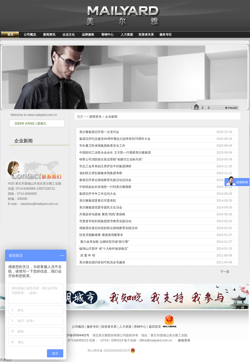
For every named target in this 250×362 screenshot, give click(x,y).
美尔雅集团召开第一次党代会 (99, 132)
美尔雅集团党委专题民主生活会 (100, 207)
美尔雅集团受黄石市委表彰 (97, 200)
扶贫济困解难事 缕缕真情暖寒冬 (101, 235)
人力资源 (127, 34)
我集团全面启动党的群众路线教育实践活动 (108, 228)
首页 (10, 34)
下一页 (224, 272)
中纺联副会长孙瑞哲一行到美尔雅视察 (105, 187)
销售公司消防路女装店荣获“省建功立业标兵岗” (111, 159)
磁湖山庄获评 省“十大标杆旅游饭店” (103, 248)
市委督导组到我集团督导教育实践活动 (105, 221)
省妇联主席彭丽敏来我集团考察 (100, 173)
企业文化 (68, 34)
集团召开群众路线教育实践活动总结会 (105, 180)
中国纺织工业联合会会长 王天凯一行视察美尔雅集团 (115, 152)
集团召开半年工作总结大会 (97, 193)
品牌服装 (88, 34)
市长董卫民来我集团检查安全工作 (102, 145)
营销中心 (107, 34)
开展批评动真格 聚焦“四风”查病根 (102, 214)
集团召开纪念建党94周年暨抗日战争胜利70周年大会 (115, 139)
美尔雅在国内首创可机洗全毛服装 (102, 262)
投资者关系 (146, 34)
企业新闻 (111, 116)
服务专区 (165, 34)
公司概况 (30, 34)
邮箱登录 (184, 340)
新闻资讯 (49, 34)
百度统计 (6, 360)
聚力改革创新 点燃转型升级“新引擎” (104, 242)
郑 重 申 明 (87, 255)
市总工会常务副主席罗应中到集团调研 (105, 166)
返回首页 (155, 326)
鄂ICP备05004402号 (75, 335)
